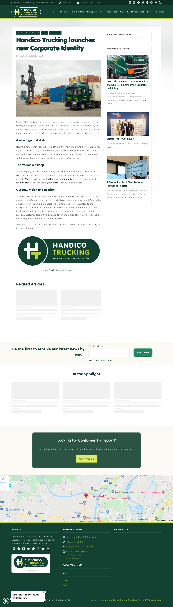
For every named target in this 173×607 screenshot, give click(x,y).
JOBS (66, 580)
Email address (96, 346)
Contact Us (86, 459)
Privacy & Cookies (128, 600)
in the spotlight (32, 32)
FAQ (65, 585)
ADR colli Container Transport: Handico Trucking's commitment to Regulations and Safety (127, 85)
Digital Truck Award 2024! (120, 139)
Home (20, 32)
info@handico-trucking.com (80, 547)
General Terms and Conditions (105, 600)
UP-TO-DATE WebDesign (150, 600)
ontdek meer (135, 198)
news (44, 32)
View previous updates (100, 360)
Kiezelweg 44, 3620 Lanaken (81, 537)
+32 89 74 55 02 (74, 542)
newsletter (55, 32)
